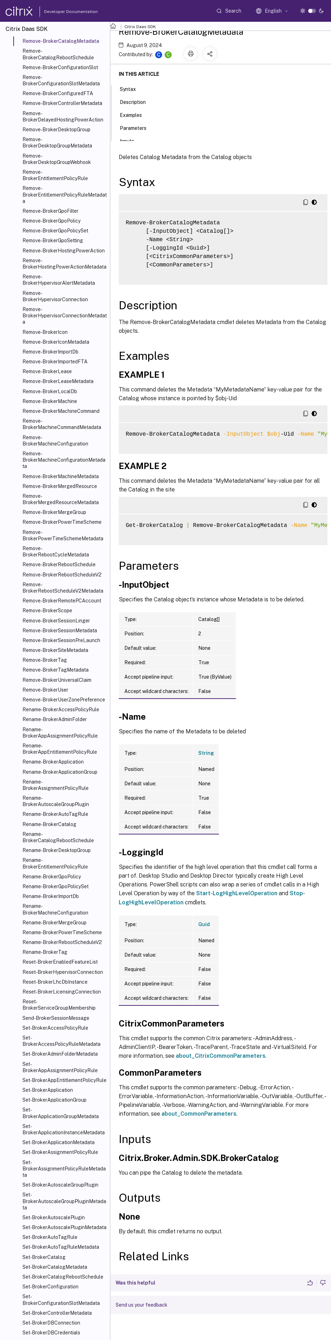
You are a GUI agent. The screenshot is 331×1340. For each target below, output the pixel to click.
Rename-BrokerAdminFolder (54, 719)
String (206, 753)
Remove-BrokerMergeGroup (54, 512)
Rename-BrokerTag (44, 952)
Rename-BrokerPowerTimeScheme (62, 932)
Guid (204, 924)
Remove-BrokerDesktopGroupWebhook (56, 159)
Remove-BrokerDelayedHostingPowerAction (62, 117)
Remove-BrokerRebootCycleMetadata (55, 551)
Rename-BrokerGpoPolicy (51, 876)
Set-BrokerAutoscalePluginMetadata (64, 1227)
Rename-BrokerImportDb (50, 896)
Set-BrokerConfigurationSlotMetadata (61, 1300)
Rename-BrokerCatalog (49, 824)
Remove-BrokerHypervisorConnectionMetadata (64, 315)
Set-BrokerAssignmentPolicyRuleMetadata (64, 1169)
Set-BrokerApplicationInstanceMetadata (63, 1129)
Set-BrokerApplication (47, 1090)
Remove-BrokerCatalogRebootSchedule (58, 54)
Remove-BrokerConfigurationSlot (60, 67)
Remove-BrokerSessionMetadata (59, 630)
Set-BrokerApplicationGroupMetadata (60, 1113)
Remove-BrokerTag (44, 660)
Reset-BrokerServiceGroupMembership (59, 1005)
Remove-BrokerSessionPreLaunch (61, 640)
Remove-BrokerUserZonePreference (63, 699)
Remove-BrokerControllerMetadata (62, 103)
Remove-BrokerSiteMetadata (55, 650)
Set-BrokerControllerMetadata (57, 1313)
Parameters (137, 127)
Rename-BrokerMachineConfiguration (55, 909)
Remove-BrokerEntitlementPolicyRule (55, 175)
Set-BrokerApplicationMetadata (58, 1142)
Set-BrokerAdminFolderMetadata (60, 1054)
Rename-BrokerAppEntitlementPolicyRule (59, 749)
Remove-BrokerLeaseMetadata (58, 381)
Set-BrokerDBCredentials (51, 1332)
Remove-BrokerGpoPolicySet (55, 230)
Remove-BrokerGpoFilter (50, 211)
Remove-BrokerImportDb (50, 352)
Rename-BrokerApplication (53, 762)
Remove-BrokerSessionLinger (56, 620)
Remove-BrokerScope (47, 610)
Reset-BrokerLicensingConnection (61, 992)
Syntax (132, 88)
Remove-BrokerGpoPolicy (51, 221)
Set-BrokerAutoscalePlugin (53, 1217)
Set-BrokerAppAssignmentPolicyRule (60, 1067)
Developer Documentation (60, 11)
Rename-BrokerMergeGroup (54, 922)
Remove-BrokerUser (45, 690)
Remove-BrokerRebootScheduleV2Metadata (62, 588)
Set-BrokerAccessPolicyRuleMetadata (61, 1041)
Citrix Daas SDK (140, 26)
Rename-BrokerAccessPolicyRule (60, 709)
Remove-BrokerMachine (49, 401)
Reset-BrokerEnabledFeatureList (60, 962)
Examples (135, 114)
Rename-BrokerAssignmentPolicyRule (55, 785)
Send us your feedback (141, 1305)
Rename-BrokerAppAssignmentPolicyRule (60, 733)
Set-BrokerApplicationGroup (54, 1100)
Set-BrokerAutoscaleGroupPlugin (60, 1185)
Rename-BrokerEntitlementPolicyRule (55, 863)
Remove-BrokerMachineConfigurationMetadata (63, 460)
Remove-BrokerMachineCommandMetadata (61, 424)
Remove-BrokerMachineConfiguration (55, 441)
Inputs (131, 140)
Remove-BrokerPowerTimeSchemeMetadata (62, 535)
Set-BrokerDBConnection (51, 1323)
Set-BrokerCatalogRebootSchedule (62, 1277)
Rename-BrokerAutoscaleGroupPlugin (55, 801)
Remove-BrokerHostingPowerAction (63, 250)
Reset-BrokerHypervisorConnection (62, 972)
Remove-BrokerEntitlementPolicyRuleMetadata (64, 194)
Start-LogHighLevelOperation (236, 893)
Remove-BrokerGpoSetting (52, 240)
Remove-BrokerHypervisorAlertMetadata (58, 280)
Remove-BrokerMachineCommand (60, 411)
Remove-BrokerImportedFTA (55, 361)
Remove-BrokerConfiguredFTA (57, 93)
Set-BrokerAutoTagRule (49, 1237)
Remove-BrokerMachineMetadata (60, 476)
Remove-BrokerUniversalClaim (56, 680)
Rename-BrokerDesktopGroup (56, 850)
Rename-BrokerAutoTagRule (55, 814)
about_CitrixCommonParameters (221, 1055)
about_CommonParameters (198, 1113)
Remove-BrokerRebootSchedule (59, 564)
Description (136, 101)
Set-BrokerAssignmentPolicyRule (60, 1152)
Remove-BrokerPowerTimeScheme (62, 522)
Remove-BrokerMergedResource (59, 486)
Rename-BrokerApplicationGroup (59, 772)
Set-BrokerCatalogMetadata (54, 1267)
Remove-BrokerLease (47, 371)
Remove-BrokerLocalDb (49, 391)
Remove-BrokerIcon (45, 332)
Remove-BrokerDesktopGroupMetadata (57, 142)
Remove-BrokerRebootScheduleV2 (62, 574)
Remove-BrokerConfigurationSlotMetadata (61, 80)
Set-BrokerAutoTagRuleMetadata (60, 1247)
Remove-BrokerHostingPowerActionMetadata (64, 264)
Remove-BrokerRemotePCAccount (61, 600)
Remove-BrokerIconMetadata (55, 342)
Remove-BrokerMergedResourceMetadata (60, 499)
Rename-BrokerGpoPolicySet (55, 886)
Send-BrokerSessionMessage (55, 1018)
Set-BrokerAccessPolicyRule (55, 1028)
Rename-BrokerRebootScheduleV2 (62, 942)
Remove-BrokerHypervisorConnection (55, 296)
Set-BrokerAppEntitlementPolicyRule (64, 1080)
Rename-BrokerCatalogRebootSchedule (58, 837)
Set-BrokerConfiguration (50, 1286)
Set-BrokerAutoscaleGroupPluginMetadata (64, 1201)
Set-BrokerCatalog (43, 1257)
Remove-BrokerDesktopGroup (56, 129)
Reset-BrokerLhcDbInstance (55, 982)
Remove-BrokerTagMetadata (55, 670)
